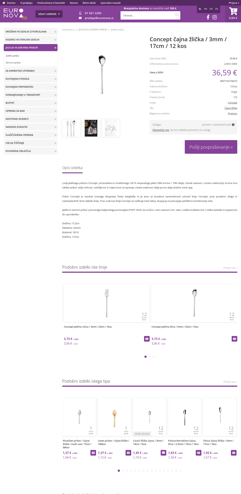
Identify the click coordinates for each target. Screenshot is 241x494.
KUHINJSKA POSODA (17, 78)
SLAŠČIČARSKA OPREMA (19, 135)
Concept (232, 102)
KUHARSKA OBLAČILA (18, 151)
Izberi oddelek (49, 14)
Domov (11, 2)
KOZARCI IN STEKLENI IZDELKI (22, 39)
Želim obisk (89, 2)
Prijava (234, 2)
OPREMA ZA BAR (15, 110)
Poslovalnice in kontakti (51, 2)
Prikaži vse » (230, 268)
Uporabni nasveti (111, 2)
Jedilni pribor (12, 55)
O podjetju (26, 2)
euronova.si (68, 29)
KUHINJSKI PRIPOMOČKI (19, 86)
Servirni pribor (13, 62)
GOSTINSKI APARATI (17, 119)
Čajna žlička (231, 108)
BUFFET (10, 102)
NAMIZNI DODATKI (16, 127)
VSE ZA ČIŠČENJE (15, 143)
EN (211, 8)
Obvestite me (160, 130)
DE (216, 8)
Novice (74, 2)
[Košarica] (233, 14)
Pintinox (232, 113)
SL (200, 8)
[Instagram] (214, 17)
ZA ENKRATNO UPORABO (20, 70)
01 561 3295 (93, 13)
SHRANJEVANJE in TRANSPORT (23, 94)
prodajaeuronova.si (99, 18)
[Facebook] (208, 17)
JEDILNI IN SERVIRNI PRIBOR (22, 47)
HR (205, 8)
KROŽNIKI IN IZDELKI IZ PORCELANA (26, 31)
